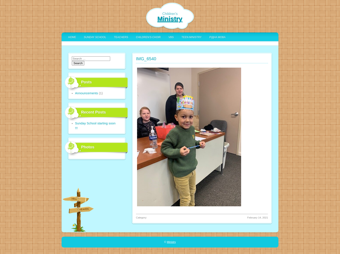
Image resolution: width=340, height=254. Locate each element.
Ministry (169, 19)
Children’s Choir (148, 37)
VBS (171, 37)
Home (72, 37)
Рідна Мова (217, 37)
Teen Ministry (191, 37)
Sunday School (95, 37)
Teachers (121, 37)
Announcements (86, 93)
